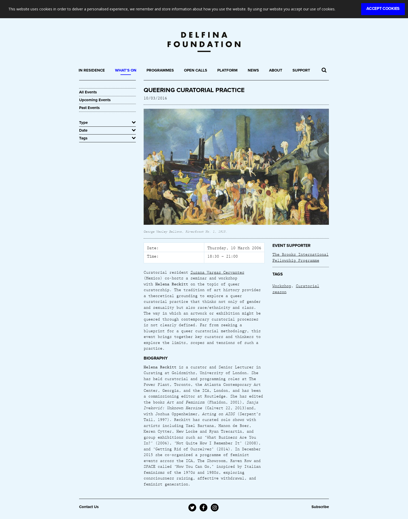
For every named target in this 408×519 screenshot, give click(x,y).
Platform (227, 70)
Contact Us (89, 506)
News (253, 70)
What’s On (125, 70)
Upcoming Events (95, 100)
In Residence (92, 70)
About (275, 70)
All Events (88, 92)
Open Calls (195, 70)
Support (301, 70)
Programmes (160, 70)
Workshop (281, 285)
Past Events (89, 107)
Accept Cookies (383, 8)
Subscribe (320, 506)
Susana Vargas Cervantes (217, 272)
